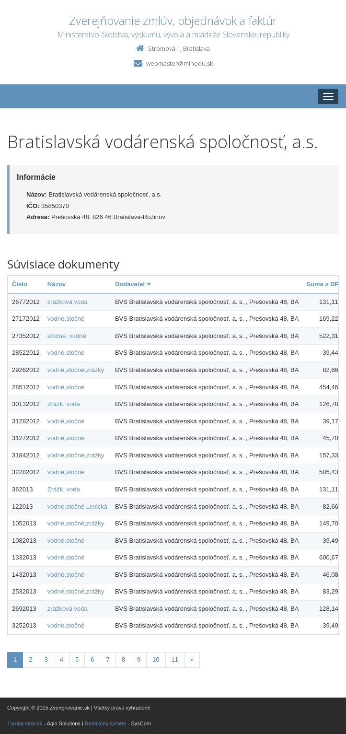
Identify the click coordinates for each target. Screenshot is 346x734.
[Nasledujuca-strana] (192, 660)
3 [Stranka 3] (45, 659)
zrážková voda (67, 301)
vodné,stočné (65, 318)
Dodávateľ (132, 284)
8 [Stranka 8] (123, 659)
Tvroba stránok (24, 723)
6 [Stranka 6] (92, 659)
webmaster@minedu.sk (179, 63)
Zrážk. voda (63, 404)
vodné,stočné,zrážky (75, 369)
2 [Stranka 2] (30, 659)
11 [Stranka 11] (175, 659)
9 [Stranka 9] (138, 659)
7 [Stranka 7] (107, 659)
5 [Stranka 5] (77, 659)
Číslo (19, 284)
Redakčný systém (106, 723)
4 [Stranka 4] (61, 659)
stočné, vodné (66, 335)
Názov (56, 284)
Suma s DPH (324, 284)
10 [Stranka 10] (155, 659)
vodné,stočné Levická (77, 506)
